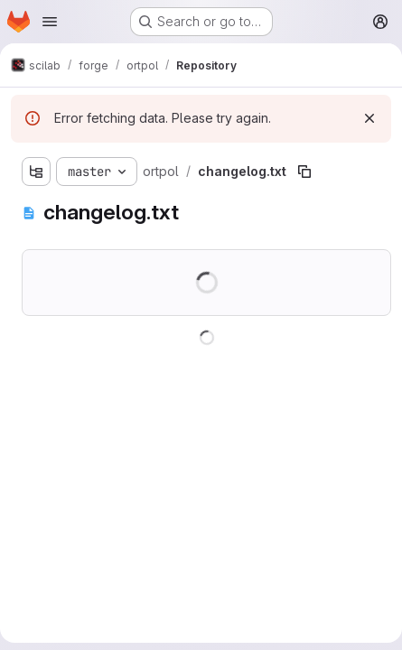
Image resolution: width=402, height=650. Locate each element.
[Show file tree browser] (36, 171)
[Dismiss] (369, 118)
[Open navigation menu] (49, 21)
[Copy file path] (304, 171)
